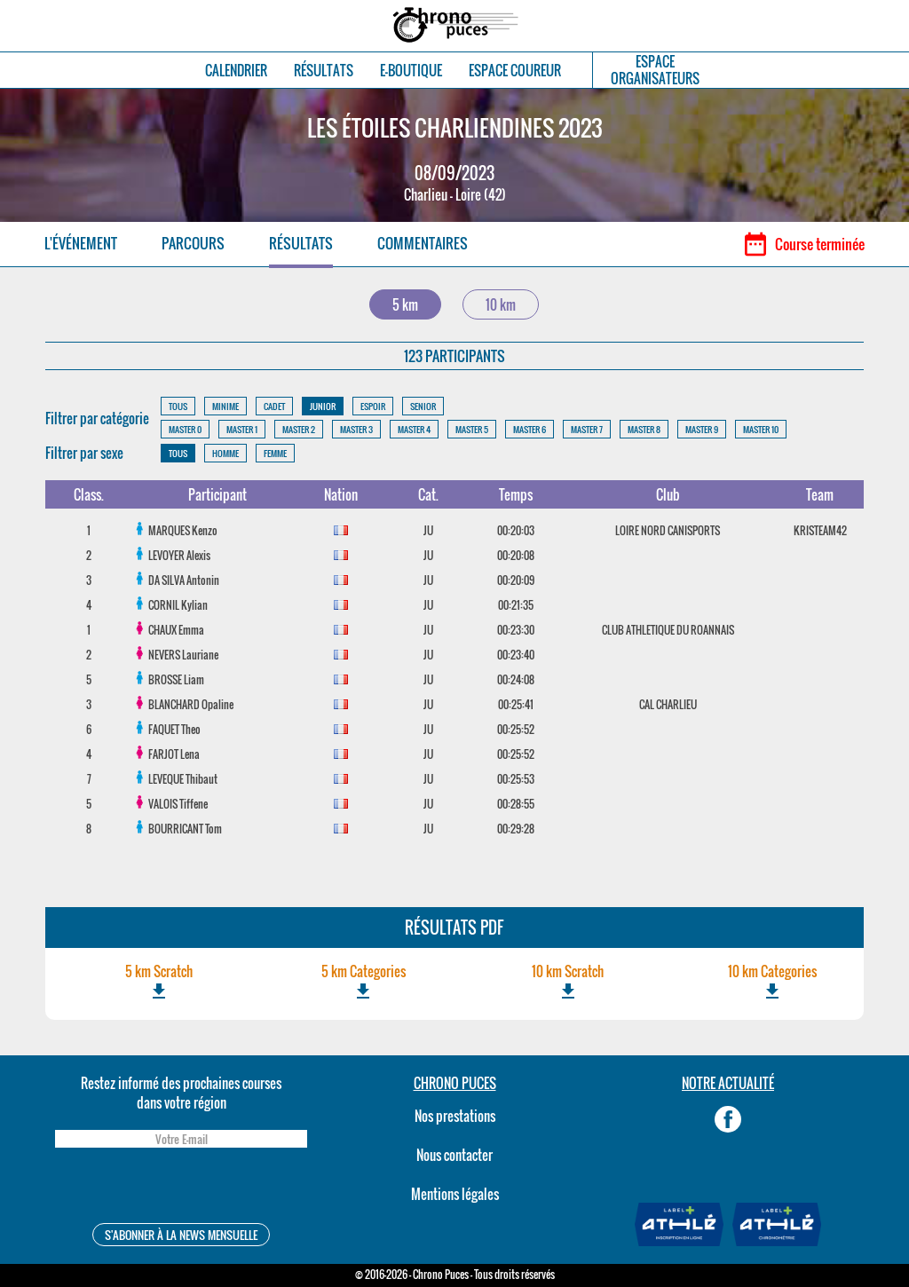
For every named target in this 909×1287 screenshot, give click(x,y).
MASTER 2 (298, 429)
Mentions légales (455, 1194)
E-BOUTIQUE (411, 70)
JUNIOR (323, 406)
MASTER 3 (356, 429)
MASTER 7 (587, 429)
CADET (274, 406)
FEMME (275, 453)
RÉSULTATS (323, 70)
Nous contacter (454, 1155)
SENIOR (423, 406)
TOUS (178, 406)
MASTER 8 (644, 429)
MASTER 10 (761, 429)
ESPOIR (372, 406)
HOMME (225, 453)
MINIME (225, 406)
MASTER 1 (241, 429)
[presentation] (181, 1188)
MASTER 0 (185, 429)
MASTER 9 (701, 429)
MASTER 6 (529, 429)
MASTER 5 (471, 429)
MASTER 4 (414, 429)
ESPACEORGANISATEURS (655, 70)
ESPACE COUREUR (515, 70)
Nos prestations (455, 1115)
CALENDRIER (236, 70)
